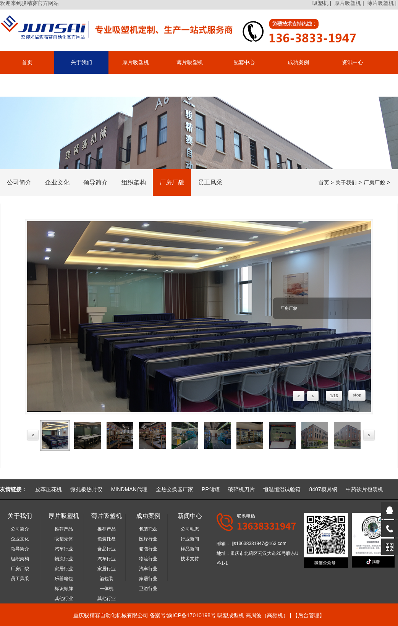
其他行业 (64, 598)
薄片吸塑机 (189, 62)
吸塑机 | (322, 3)
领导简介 (95, 182)
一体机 (106, 588)
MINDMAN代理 (129, 489)
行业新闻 (190, 539)
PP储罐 (211, 489)
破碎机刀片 (241, 489)
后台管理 (308, 615)
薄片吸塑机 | (382, 3)
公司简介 (19, 182)
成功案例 (298, 62)
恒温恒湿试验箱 (282, 489)
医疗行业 (148, 539)
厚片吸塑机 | (349, 3)
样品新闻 (190, 549)
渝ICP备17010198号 (191, 615)
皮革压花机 (48, 489)
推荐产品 (64, 529)
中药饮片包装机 (364, 489)
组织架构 (133, 182)
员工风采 (210, 182)
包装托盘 (106, 539)
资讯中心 (352, 62)
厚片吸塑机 (135, 62)
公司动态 (190, 529)
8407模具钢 (323, 489)
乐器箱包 (64, 578)
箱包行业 (148, 549)
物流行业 (64, 558)
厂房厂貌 (172, 182)
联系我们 (27, 85)
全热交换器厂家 (174, 489)
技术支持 (190, 558)
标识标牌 (64, 588)
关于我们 (81, 62)
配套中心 (244, 62)
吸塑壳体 (64, 539)
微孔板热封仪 (86, 489)
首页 (27, 62)
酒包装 (106, 578)
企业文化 (57, 182)
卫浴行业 (148, 588)
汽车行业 (64, 549)
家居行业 (64, 568)
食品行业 (106, 549)
